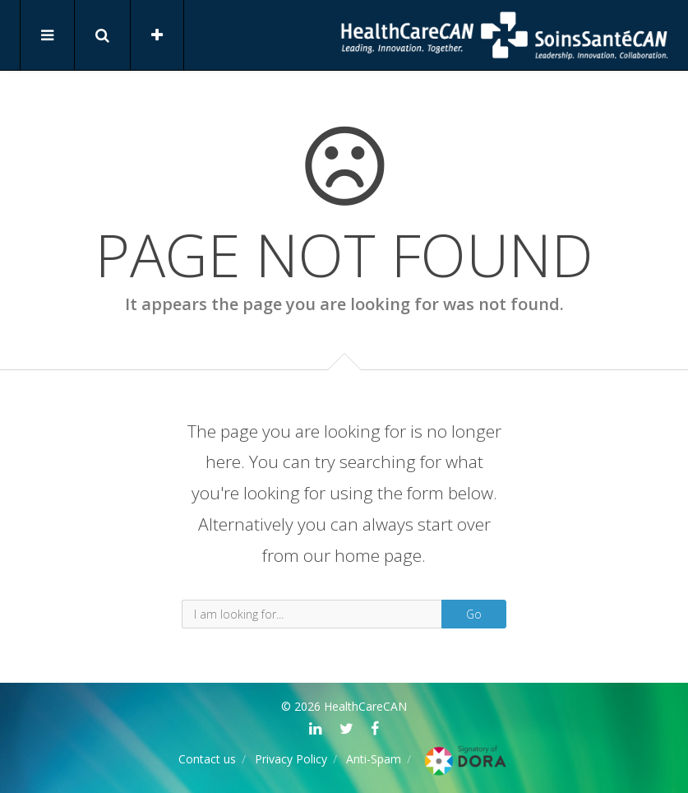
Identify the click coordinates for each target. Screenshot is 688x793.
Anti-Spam (373, 759)
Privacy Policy (291, 759)
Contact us (207, 759)
